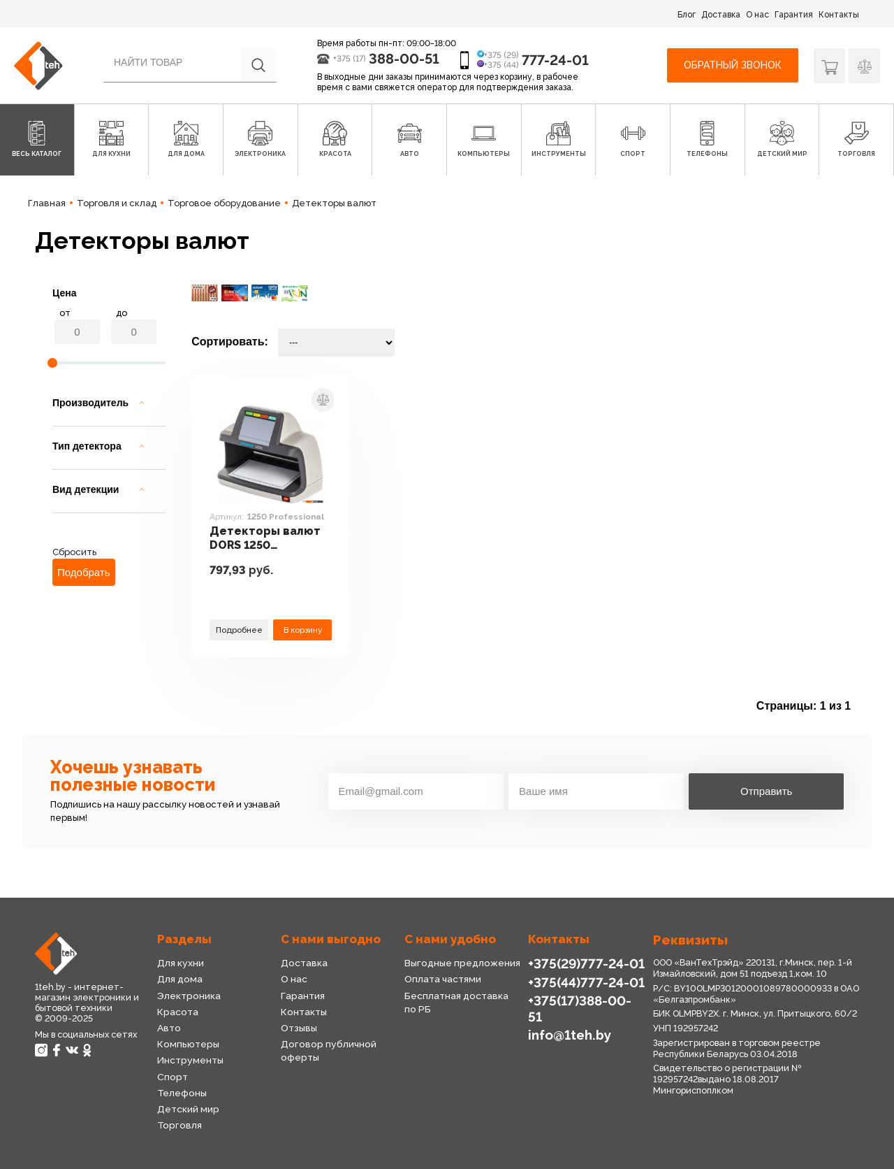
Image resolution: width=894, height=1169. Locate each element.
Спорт (172, 1076)
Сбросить (74, 552)
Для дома (180, 978)
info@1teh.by (569, 1034)
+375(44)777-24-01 (586, 982)
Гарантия (794, 15)
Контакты (839, 15)
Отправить (766, 791)
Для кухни (180, 962)
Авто (169, 1027)
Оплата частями (442, 978)
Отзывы (299, 1027)
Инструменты (190, 1060)
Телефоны (182, 1092)
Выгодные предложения (462, 962)
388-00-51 (404, 58)
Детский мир (188, 1108)
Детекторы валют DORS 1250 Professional (265, 539)
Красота (177, 1011)
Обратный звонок (733, 65)
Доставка (720, 15)
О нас (757, 15)
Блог (686, 15)
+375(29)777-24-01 (586, 963)
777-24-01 (555, 60)
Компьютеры (188, 1043)
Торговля (179, 1125)
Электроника (189, 995)
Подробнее (239, 630)
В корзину (303, 630)
